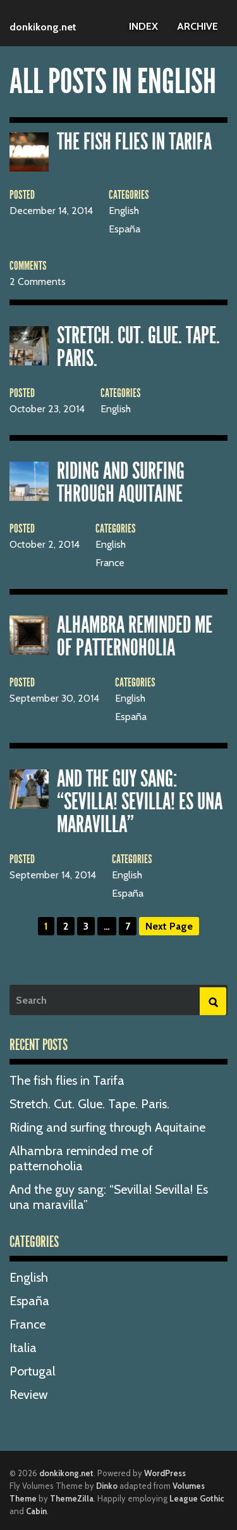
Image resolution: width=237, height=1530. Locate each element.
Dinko (107, 1486)
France (110, 563)
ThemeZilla (72, 1498)
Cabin (36, 1511)
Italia (23, 1347)
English (124, 211)
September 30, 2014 (54, 698)
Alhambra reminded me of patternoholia (134, 636)
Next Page (169, 926)
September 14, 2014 (52, 875)
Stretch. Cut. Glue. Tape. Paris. (138, 347)
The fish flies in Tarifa (134, 141)
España (124, 229)
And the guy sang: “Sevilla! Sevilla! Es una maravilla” (139, 802)
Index (143, 26)
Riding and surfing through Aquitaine (121, 482)
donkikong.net (42, 27)
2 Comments (37, 282)
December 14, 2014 (51, 211)
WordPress (165, 1473)
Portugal (32, 1371)
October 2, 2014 (44, 545)
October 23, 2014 (47, 409)
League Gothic (196, 1498)
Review (28, 1394)
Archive (197, 26)
